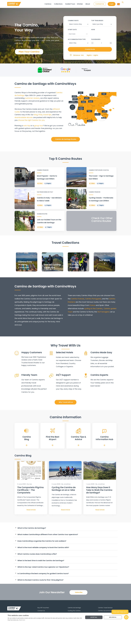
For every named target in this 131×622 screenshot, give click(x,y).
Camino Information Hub (104, 438)
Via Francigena (103, 312)
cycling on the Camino (93, 308)
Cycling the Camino (74, 611)
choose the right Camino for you (31, 120)
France (92, 305)
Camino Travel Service (105, 608)
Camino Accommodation (106, 611)
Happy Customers (31, 352)
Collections (58, 4)
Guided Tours (70, 4)
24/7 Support (63, 374)
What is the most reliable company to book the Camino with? (43, 547)
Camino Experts (99, 374)
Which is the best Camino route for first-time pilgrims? (40, 580)
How (93, 30)
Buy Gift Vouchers (43, 608)
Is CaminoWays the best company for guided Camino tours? (43, 574)
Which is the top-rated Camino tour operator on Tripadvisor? (43, 567)
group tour (38, 125)
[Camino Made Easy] (86, 353)
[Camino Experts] (86, 376)
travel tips (47, 114)
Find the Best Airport (52, 438)
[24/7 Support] (51, 376)
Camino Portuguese (93, 299)
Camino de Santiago (74, 608)
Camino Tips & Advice (78, 438)
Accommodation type (77, 39)
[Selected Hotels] (51, 353)
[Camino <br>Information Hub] (104, 431)
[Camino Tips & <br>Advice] (78, 430)
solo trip (26, 125)
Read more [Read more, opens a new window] (22, 620)
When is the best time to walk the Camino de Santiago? (40, 561)
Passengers (95, 39)
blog (36, 114)
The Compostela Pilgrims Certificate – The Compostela (30, 490)
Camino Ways (73, 21)
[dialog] (65, 617)
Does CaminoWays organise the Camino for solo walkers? (41, 541)
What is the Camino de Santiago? (31, 528)
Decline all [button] (112, 617)
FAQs (40, 114)
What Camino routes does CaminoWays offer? (37, 554)
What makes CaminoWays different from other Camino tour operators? (47, 534)
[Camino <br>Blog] (26, 430)
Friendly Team (29, 374)
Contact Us (41, 611)
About (87, 4)
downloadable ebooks (24, 117)
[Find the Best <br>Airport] (52, 430)
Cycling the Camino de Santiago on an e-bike (64, 488)
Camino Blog (26, 438)
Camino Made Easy (101, 352)
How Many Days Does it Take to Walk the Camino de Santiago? (99, 490)
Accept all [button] (94, 617)
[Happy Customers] (17, 353)
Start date (72, 30)
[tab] (65, 528)
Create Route (90, 49)
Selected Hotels (64, 352)
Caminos (48, 4)
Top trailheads (97, 21)
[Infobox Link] (40, 177)
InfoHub (80, 4)
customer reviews (32, 98)
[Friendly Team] (17, 376)
